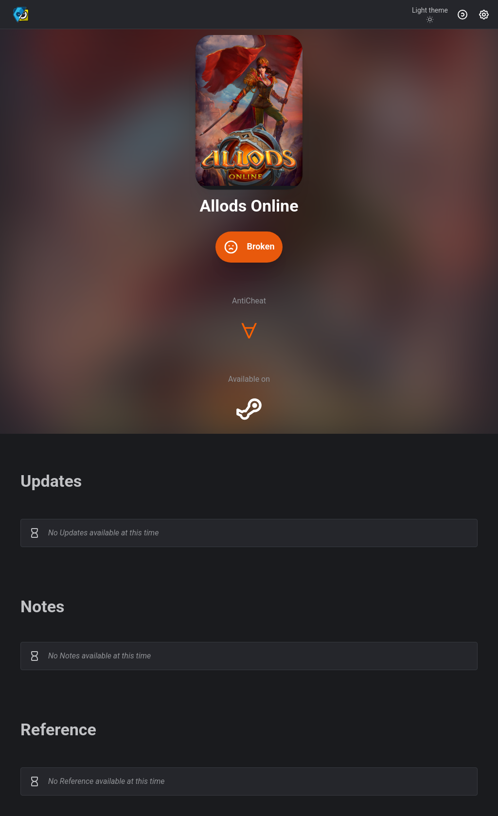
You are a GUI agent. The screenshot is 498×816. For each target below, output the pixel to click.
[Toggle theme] (430, 14)
